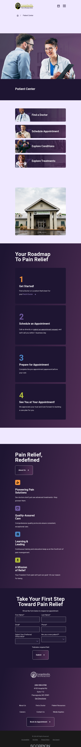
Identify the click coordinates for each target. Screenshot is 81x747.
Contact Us (41, 712)
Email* (17, 625)
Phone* (44, 625)
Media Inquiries (58, 712)
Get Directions (40, 699)
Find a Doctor (30, 294)
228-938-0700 (41, 685)
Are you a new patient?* (50, 635)
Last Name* (45, 615)
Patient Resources (58, 706)
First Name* (19, 615)
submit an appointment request (45, 329)
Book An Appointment (40, 722)
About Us (24, 470)
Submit (40, 655)
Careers (22, 712)
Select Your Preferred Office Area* (23, 636)
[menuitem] (25, 739)
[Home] (24, 6)
